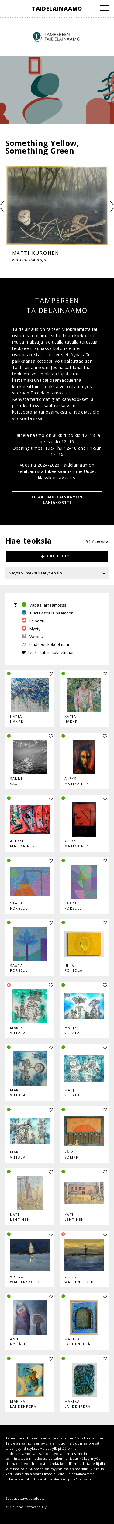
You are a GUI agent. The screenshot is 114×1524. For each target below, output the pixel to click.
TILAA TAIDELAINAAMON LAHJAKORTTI (57, 499)
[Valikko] (104, 9)
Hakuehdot (60, 556)
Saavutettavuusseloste (25, 1498)
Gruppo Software (76, 1479)
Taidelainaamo (57, 8)
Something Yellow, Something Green (42, 147)
